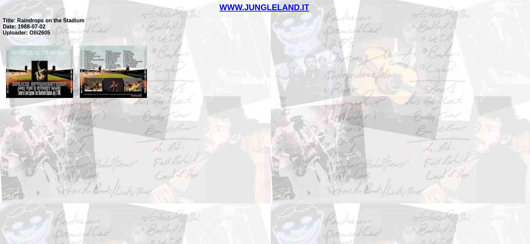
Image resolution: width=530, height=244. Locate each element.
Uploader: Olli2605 (26, 33)
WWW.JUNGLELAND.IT (264, 7)
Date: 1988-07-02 (24, 26)
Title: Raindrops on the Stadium (44, 20)
